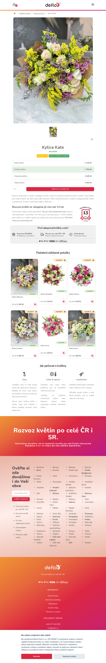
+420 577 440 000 (53, 624)
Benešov (38, 467)
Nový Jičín (55, 513)
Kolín (85, 499)
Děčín (37, 482)
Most (85, 508)
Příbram (54, 522)
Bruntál (54, 470)
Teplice (54, 534)
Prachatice (72, 519)
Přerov (37, 522)
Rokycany (39, 525)
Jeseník (86, 487)
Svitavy (70, 531)
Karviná (38, 499)
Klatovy (70, 499)
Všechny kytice (25, 13)
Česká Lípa (72, 470)
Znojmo (86, 542)
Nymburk (71, 513)
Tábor (86, 531)
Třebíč (70, 534)
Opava (37, 516)
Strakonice (39, 531)
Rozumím (36, 656)
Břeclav (86, 467)
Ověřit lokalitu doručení (21, 499)
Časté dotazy (53, 596)
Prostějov (71, 522)
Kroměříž (38, 502)
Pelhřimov (87, 516)
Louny (37, 508)
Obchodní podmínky (53, 600)
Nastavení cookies (53, 612)
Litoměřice (88, 502)
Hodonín (38, 487)
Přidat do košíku (60, 189)
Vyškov (38, 542)
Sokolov (87, 525)
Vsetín (86, 537)
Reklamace (53, 604)
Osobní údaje (53, 608)
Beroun (54, 467)
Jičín (36, 493)
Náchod (38, 513)
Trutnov (86, 534)
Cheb (53, 476)
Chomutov (72, 476)
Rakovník (87, 522)
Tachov (37, 534)
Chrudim (87, 476)
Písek (37, 519)
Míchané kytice (39, 13)
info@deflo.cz (53, 628)
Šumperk (54, 531)
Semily (70, 525)
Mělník (53, 508)
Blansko (70, 467)
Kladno (54, 499)
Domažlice (55, 482)
